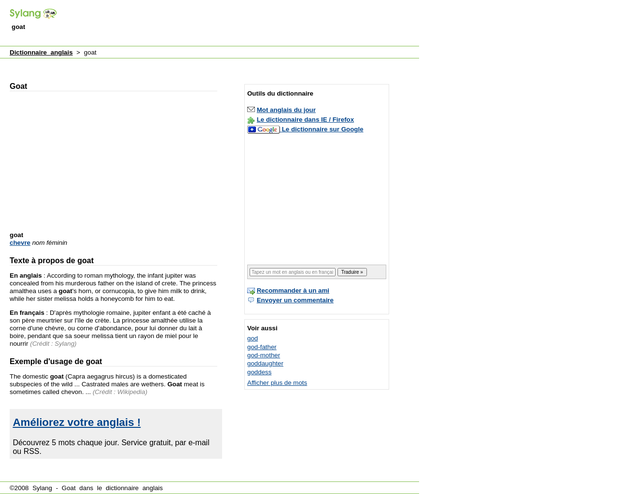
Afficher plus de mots (277, 382)
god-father (262, 347)
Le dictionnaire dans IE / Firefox (305, 119)
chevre (20, 242)
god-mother (263, 355)
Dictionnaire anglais (41, 52)
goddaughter (265, 363)
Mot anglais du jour (286, 109)
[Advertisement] (243, 23)
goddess (259, 372)
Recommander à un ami (293, 290)
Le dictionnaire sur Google (323, 129)
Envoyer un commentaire (295, 300)
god (252, 338)
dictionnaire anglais (134, 488)
